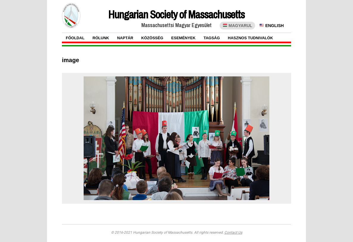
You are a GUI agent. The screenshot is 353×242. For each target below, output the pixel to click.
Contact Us (233, 232)
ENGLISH (272, 25)
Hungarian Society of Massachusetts (176, 14)
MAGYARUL (237, 25)
